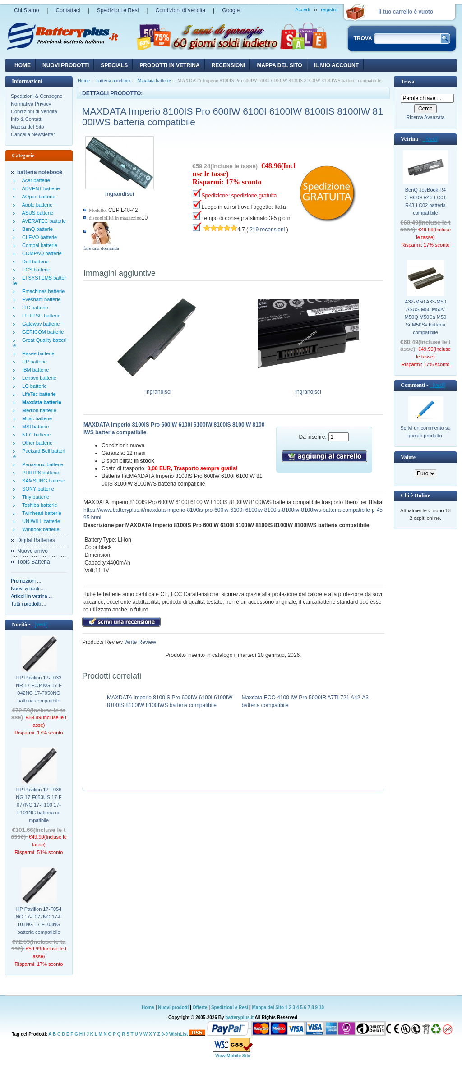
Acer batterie (34, 180)
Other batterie (35, 442)
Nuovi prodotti (173, 1007)
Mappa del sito (279, 65)
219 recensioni (267, 229)
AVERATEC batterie (42, 221)
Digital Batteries (36, 540)
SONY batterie (36, 488)
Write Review (139, 642)
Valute (408, 457)
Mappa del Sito (27, 126)
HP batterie (33, 361)
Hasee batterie (37, 353)
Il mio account (336, 65)
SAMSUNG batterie (42, 480)
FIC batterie (33, 307)
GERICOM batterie (41, 332)
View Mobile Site (232, 1055)
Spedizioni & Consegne (36, 96)
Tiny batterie (34, 497)
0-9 (165, 1034)
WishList (178, 1034)
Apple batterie (35, 204)
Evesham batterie (40, 299)
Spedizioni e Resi (118, 10)
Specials (114, 65)
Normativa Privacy (31, 103)
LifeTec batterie (37, 394)
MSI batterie (34, 426)
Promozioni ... (26, 580)
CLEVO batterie (38, 237)
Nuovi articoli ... (28, 588)
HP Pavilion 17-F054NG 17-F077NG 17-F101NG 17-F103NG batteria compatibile (39, 920)
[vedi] (39, 624)
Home (22, 65)
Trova (407, 81)
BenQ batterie (36, 229)
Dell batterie (34, 261)
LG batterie (33, 386)
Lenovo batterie (37, 378)
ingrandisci (158, 389)
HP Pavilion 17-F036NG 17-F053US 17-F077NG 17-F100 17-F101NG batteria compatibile (38, 805)
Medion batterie (37, 410)
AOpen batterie (37, 196)
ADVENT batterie (39, 188)
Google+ (232, 10)
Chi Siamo (26, 10)
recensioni (228, 65)
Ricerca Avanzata (425, 117)
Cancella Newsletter (33, 134)
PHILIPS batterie (39, 472)
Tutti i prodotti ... (28, 603)
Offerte (201, 1007)
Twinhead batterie (40, 513)
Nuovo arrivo (32, 551)
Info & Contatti (26, 119)
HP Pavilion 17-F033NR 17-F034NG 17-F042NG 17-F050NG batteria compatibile (39, 689)
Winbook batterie (39, 529)
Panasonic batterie (41, 464)
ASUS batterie (36, 213)
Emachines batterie (42, 291)
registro (329, 9)
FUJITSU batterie (39, 315)
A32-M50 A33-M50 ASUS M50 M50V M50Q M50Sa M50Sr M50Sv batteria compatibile (425, 317)
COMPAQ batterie (40, 253)
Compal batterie (38, 245)
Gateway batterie (39, 323)
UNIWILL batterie (39, 521)
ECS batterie (34, 269)
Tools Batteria (33, 562)
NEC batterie (35, 434)
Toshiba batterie (38, 505)
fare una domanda (101, 248)
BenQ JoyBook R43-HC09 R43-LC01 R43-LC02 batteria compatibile (425, 201)
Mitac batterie (35, 418)
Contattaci (67, 10)
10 (321, 1007)
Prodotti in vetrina (169, 65)
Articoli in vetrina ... (32, 596)
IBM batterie (34, 369)
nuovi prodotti (65, 65)
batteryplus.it (239, 1017)
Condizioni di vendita (180, 10)
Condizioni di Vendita (34, 111)
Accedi (302, 9)
